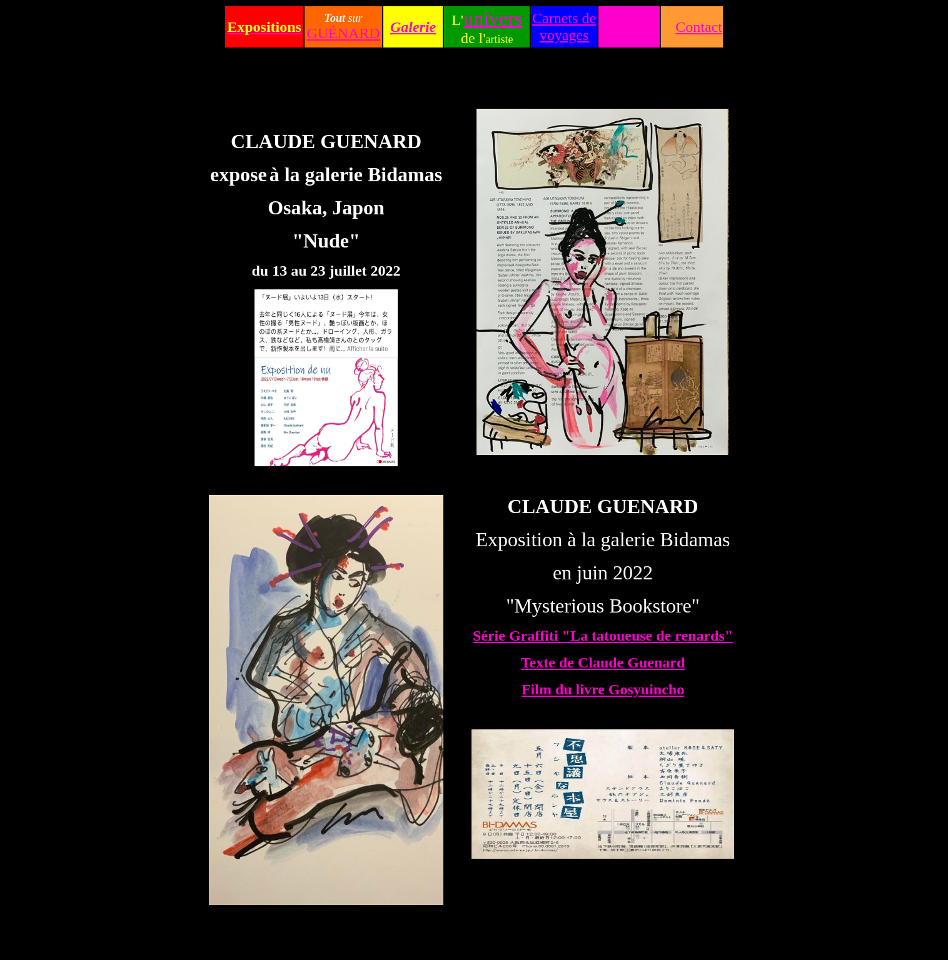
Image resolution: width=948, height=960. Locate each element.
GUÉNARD (343, 33)
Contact (698, 27)
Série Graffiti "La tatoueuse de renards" (603, 636)
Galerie (413, 27)
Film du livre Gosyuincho (603, 689)
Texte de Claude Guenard (603, 662)
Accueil (629, 27)
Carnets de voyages (564, 26)
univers (492, 18)
